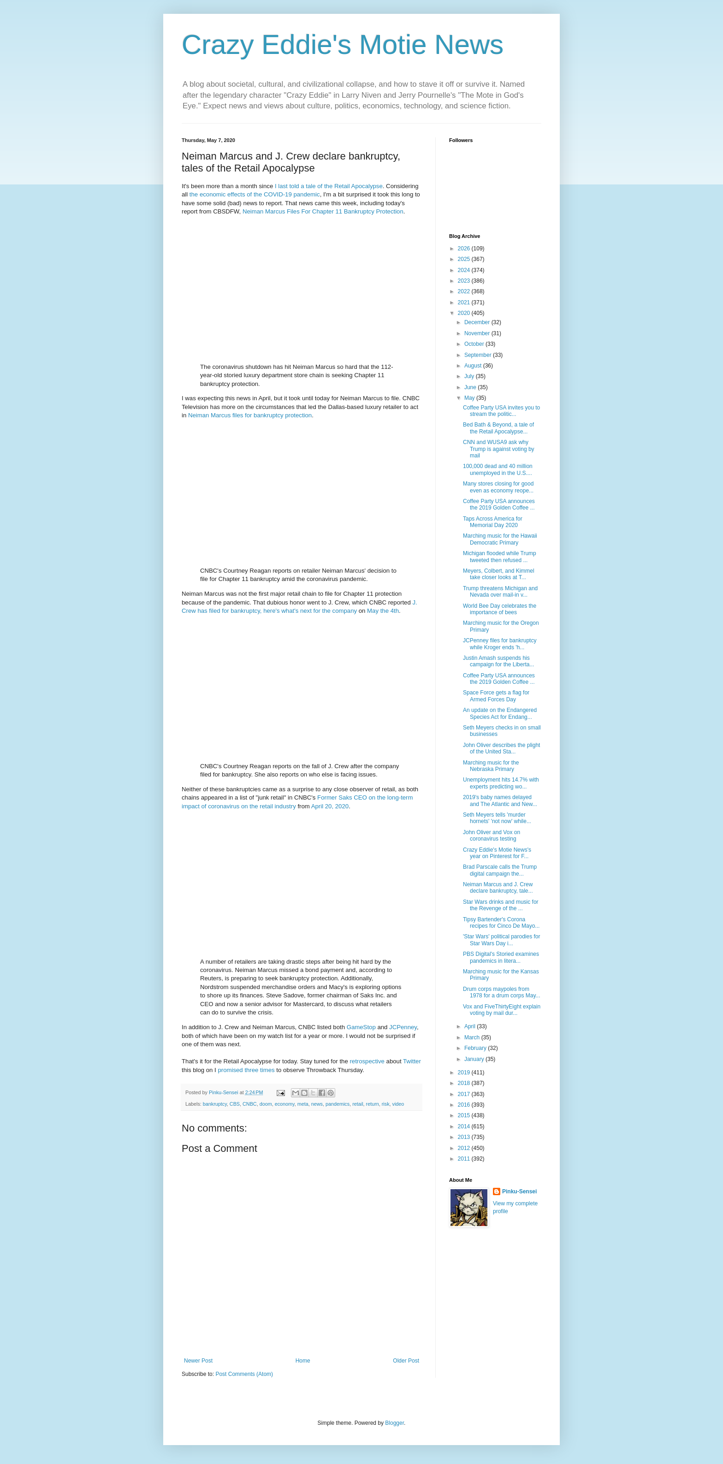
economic (212, 194)
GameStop (361, 1027)
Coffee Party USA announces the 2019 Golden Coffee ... (499, 504)
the (194, 194)
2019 (465, 1072)
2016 (465, 1105)
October (475, 344)
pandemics (338, 1104)
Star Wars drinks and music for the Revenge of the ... (501, 905)
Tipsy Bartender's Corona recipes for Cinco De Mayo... (501, 922)
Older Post (406, 1360)
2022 (465, 291)
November (478, 333)
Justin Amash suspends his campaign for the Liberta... (498, 661)
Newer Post (198, 1360)
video (398, 1104)
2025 (465, 259)
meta (302, 1104)
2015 (465, 1115)
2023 (465, 281)
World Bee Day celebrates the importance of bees (499, 609)
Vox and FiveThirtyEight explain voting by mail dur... (501, 1009)
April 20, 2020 (330, 806)
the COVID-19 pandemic (287, 194)
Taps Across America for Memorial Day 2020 (492, 522)
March (472, 1037)
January (475, 1059)
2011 (465, 1159)
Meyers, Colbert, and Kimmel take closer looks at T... (498, 574)
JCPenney (403, 1027)
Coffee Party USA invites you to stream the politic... (501, 410)
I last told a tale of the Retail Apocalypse (329, 186)
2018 (465, 1083)
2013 (465, 1137)
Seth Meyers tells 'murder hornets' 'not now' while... (497, 818)
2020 (465, 313)
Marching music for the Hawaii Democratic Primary (500, 539)
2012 (465, 1148)
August (473, 365)
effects (236, 194)
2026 (465, 248)
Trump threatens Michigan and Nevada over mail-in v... (500, 591)
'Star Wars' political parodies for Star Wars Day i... (501, 939)
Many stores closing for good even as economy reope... (498, 486)
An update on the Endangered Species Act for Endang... (500, 713)
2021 (465, 302)
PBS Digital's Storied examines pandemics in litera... (501, 957)
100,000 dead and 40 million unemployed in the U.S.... (498, 469)
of (249, 194)
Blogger (394, 1423)
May (470, 398)
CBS (235, 1104)
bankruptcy (215, 1104)
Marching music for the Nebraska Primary (491, 765)
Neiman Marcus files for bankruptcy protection (250, 415)
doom (266, 1104)
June (471, 387)
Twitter (412, 1061)
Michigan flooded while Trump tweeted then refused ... (499, 556)
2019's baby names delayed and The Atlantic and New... (500, 800)
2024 (465, 270)
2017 (465, 1094)
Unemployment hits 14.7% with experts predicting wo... (501, 782)
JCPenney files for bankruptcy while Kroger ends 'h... (499, 643)
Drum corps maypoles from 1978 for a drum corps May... (501, 992)
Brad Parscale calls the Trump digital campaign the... (500, 870)
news (317, 1104)
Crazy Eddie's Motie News (343, 44)
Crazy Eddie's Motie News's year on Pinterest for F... (497, 853)
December (478, 322)
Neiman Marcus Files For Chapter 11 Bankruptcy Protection (323, 211)
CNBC (250, 1104)
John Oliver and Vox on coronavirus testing (491, 835)
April (470, 1026)
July (470, 376)
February (476, 1048)
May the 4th (383, 610)
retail (357, 1104)
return (372, 1104)
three (251, 1070)
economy (285, 1104)
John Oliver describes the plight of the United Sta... (501, 748)
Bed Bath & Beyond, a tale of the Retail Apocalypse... (498, 427)
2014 (465, 1126)
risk (386, 1104)
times (267, 1070)
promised (230, 1070)
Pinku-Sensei (519, 1191)
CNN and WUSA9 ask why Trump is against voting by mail (498, 449)
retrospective (367, 1061)
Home (303, 1360)
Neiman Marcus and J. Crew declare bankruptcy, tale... (498, 887)
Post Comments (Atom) (244, 1374)
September (478, 355)
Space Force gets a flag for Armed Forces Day (496, 695)
